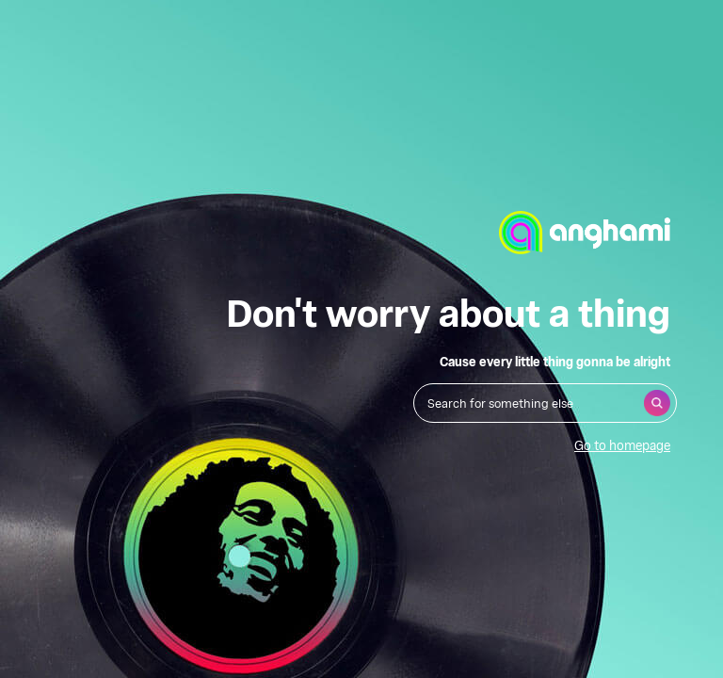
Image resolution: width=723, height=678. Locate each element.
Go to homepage (622, 445)
